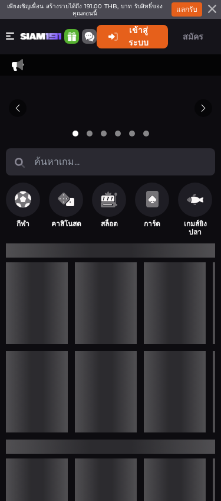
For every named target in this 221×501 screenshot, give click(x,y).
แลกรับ (186, 9)
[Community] (75, 36)
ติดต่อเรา (50, 87)
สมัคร (193, 36)
